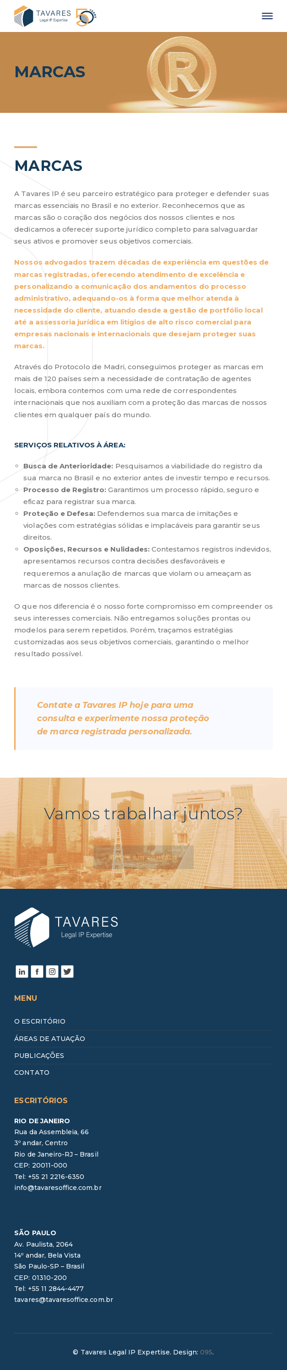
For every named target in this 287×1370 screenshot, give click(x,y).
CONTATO (31, 1072)
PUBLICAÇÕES (39, 1055)
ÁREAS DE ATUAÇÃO (49, 1039)
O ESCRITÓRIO (39, 1021)
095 (206, 1352)
